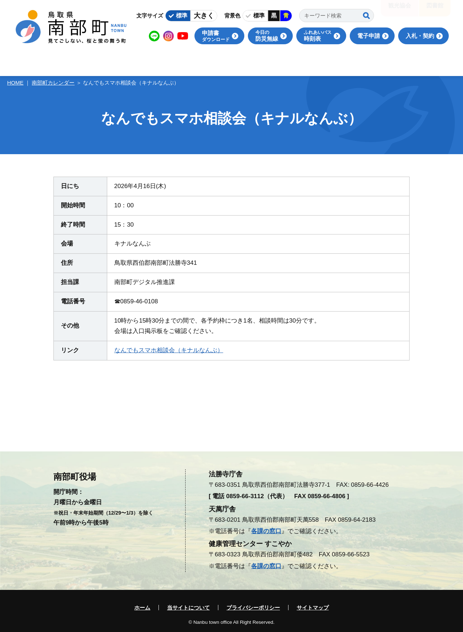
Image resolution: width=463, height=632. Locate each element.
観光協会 (399, 10)
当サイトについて (188, 607)
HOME (15, 83)
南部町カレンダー (53, 83)
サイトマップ (313, 607)
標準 (181, 15)
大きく (204, 15)
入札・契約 (420, 36)
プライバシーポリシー (253, 607)
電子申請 (368, 36)
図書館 (434, 10)
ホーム (142, 607)
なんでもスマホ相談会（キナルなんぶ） (168, 350)
